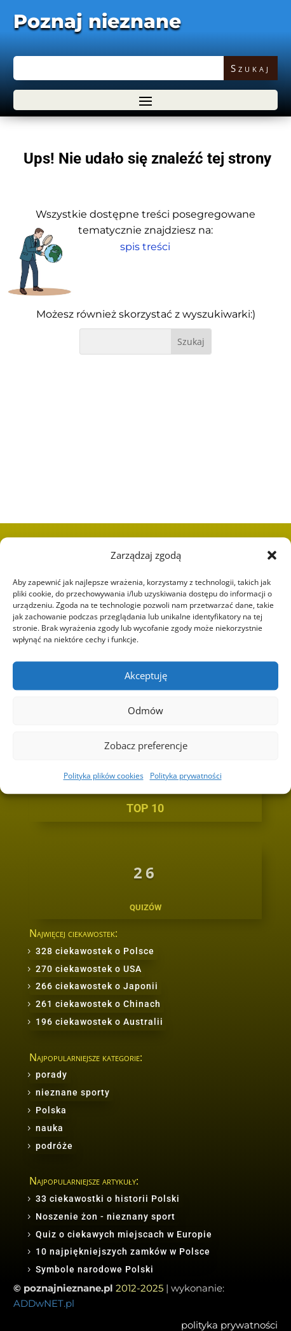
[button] (272, 555)
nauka (50, 1128)
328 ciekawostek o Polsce (95, 951)
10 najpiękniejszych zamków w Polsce (123, 1251)
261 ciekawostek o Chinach (98, 1004)
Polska (51, 1110)
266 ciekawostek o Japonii (97, 986)
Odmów (145, 711)
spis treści (145, 247)
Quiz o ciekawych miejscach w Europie (124, 1234)
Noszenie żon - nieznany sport (105, 1216)
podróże (54, 1146)
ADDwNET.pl (43, 1303)
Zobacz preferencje (145, 746)
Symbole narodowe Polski (95, 1269)
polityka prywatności (229, 1325)
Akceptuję (146, 676)
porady (51, 1074)
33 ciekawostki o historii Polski (108, 1199)
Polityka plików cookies (104, 775)
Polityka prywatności (186, 775)
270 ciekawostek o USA (89, 969)
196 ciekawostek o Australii (99, 1022)
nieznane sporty (73, 1092)
